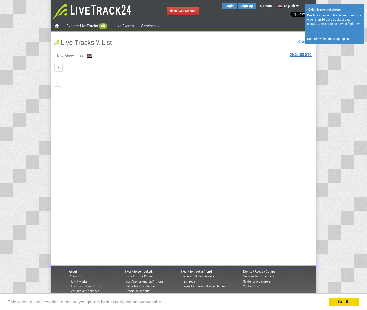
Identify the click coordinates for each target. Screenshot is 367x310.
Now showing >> (70, 56)
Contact (266, 6)
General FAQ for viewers (198, 276)
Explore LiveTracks (86, 26)
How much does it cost (85, 286)
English (286, 6)
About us (76, 276)
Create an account (138, 291)
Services (150, 26)
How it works (78, 281)
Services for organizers (258, 276)
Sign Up (247, 6)
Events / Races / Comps (259, 271)
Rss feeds (188, 281)
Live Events (124, 26)
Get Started (183, 11)
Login (230, 6)
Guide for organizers (256, 281)
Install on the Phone (139, 276)
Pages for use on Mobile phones (204, 286)
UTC (301, 55)
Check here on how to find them (339, 24)
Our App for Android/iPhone (144, 281)
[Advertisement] (82, 103)
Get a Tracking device (140, 286)
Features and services (84, 291)
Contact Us (250, 286)
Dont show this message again (328, 39)
